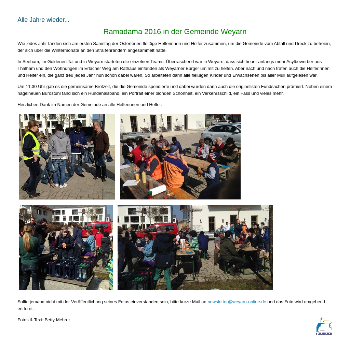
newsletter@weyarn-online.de (237, 301)
